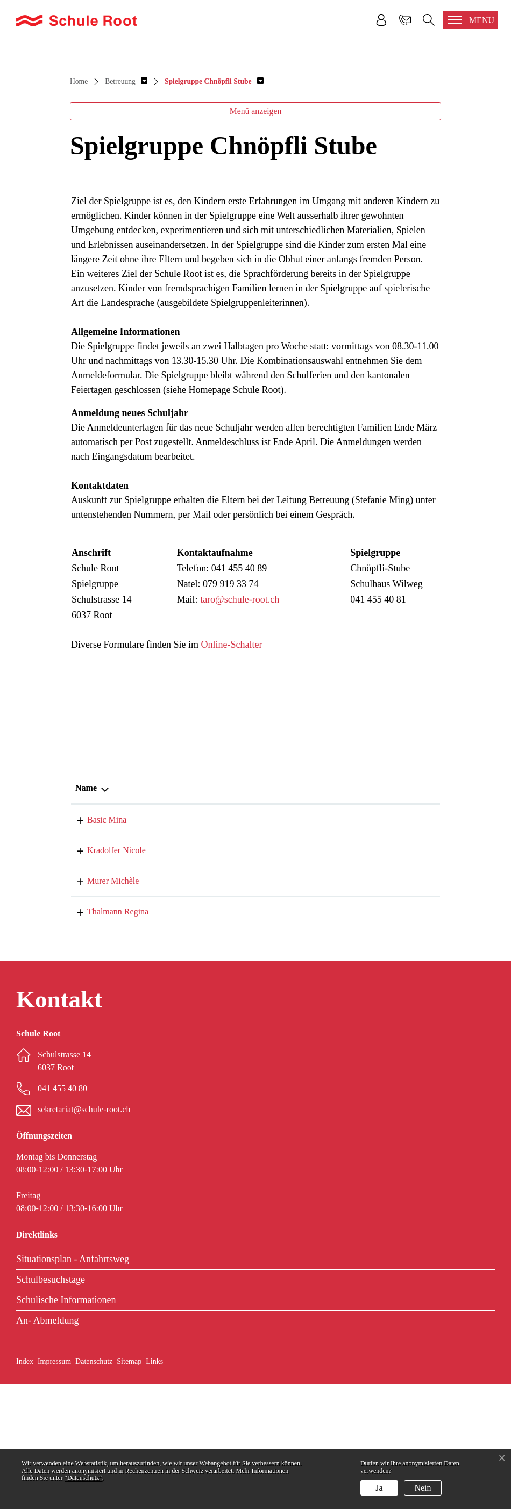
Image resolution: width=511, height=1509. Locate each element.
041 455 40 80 (384, 1006)
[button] (126, 207)
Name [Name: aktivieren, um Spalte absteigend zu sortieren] (86, 913)
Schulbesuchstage (50, 1404)
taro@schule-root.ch (239, 724)
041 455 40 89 (384, 944)
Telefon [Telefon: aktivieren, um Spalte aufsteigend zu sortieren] (372, 913)
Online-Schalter (231, 769)
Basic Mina (95, 944)
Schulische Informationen (66, 1425)
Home (79, 207)
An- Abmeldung (47, 1445)
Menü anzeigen (256, 236)
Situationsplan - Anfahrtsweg (72, 1384)
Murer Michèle (101, 1006)
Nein (422, 1487)
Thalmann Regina (106, 1036)
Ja (378, 1487)
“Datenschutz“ (83, 1478)
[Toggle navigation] (470, 19)
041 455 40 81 (384, 975)
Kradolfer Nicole (104, 975)
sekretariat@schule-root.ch (84, 1234)
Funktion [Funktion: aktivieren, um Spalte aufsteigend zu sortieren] (191, 913)
